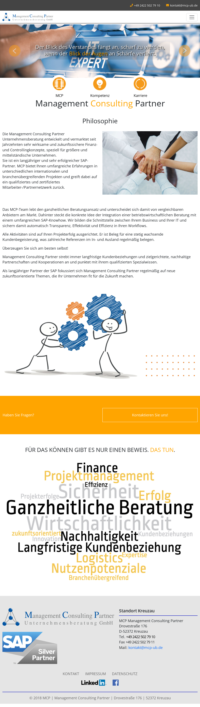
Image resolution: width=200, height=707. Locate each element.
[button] (15, 51)
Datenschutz (124, 673)
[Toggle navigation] (192, 17)
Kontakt (71, 673)
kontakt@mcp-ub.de (184, 5)
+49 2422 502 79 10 (140, 636)
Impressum (95, 673)
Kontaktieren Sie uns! (150, 415)
